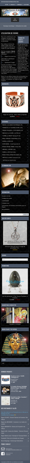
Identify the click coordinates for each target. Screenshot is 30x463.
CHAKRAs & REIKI (7, 141)
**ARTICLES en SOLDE (9, 160)
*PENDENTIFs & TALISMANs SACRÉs (12, 127)
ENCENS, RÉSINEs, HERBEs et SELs (11, 146)
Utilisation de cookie (21, 26)
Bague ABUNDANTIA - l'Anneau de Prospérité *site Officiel (15, 427)
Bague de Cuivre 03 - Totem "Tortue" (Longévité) (15, 114)
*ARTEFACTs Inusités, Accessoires (11, 157)
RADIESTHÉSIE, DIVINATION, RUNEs (11, 155)
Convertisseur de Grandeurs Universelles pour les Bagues (14, 206)
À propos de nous (6, 196)
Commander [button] (19, 4)
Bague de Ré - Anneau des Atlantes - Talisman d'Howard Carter (15, 432)
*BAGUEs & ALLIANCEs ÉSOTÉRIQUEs (12, 125)
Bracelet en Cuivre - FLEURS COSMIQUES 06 (17, 376)
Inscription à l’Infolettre (15, 316)
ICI (15, 415)
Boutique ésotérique (8, 26)
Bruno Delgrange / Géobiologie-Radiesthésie (15, 441)
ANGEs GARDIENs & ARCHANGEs (11, 138)
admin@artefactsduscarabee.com (14, 450)
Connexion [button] (12, 4)
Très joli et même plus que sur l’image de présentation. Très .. (15, 247)
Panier (4, 360)
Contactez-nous (5, 203)
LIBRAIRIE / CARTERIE (8, 149)
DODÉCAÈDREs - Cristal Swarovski (11, 144)
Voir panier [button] (26, 4)
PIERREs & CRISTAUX (9, 152)
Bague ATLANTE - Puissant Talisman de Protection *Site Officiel (15, 418)
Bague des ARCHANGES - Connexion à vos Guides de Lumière (15, 423)
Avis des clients (6, 218)
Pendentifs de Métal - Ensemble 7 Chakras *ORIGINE (19, 397)
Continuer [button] (3, 80)
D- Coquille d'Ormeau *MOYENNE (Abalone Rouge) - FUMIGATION (19, 387)
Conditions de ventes (7, 198)
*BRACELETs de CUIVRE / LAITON (11, 133)
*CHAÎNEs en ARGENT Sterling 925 (11, 136)
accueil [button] (6, 4)
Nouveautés (5, 84)
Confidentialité (5, 200)
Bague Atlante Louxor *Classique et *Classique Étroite (15, 435)
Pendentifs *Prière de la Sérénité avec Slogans (15, 438)
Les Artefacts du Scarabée (17, 462)
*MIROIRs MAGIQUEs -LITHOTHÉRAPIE (12, 130)
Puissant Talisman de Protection (15, 343)
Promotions (5, 266)
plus (14, 382)
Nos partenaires (6, 209)
